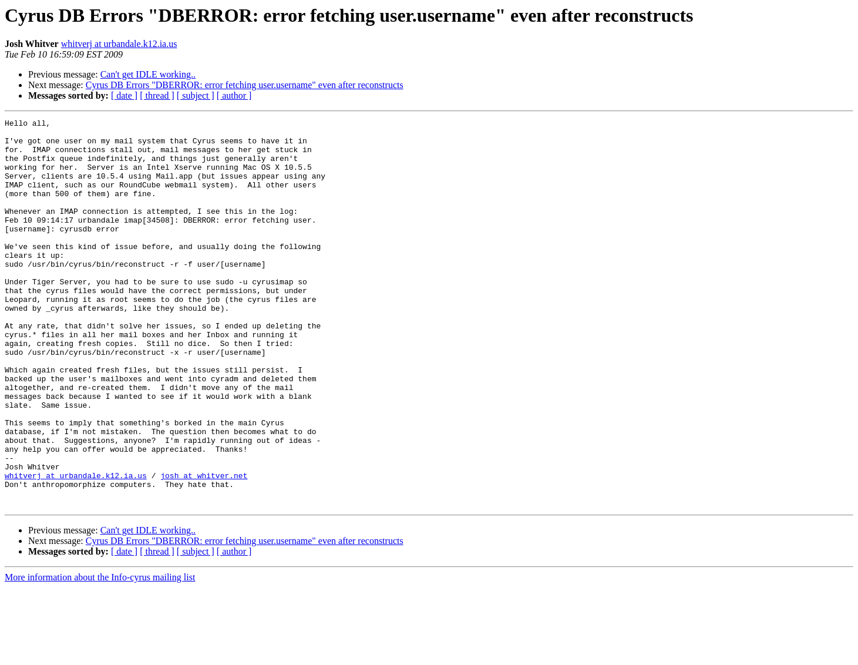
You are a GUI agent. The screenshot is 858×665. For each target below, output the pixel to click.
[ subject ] (195, 95)
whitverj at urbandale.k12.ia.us (119, 44)
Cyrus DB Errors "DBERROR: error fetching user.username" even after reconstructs (244, 85)
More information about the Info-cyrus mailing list (100, 655)
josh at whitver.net (203, 547)
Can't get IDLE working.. (148, 74)
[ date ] (124, 95)
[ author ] (234, 95)
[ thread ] (157, 95)
